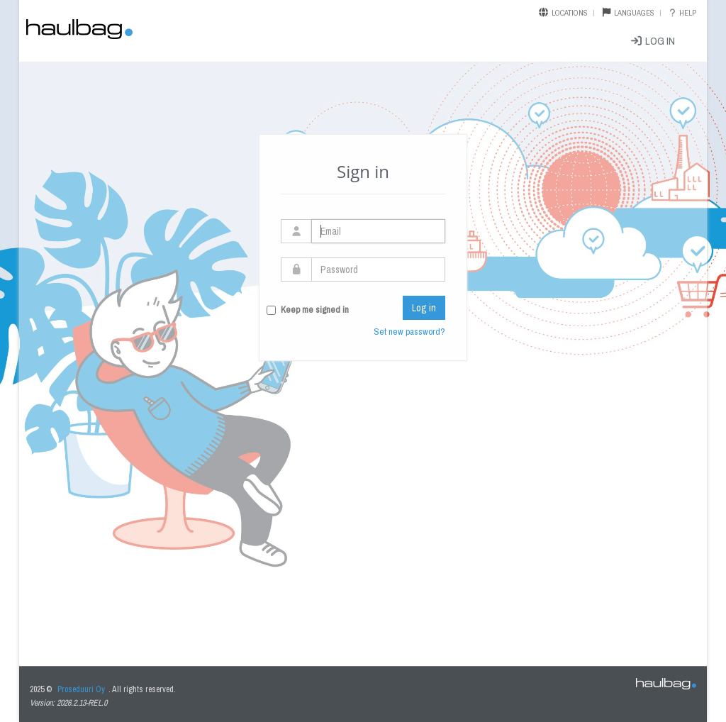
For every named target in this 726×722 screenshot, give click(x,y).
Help (681, 13)
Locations (570, 13)
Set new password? (409, 332)
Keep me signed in (315, 310)
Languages (634, 13)
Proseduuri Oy (81, 689)
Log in (652, 40)
